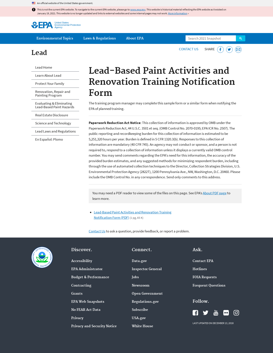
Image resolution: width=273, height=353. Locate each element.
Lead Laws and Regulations (55, 131)
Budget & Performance (90, 277)
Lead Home (43, 67)
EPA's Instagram (236, 313)
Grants (77, 294)
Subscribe (140, 310)
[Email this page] (238, 49)
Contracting (81, 286)
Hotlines (200, 269)
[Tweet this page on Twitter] (229, 49)
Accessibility (81, 261)
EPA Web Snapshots (87, 302)
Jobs (135, 277)
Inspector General (147, 269)
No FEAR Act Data (85, 310)
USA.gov (139, 318)
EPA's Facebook (195, 313)
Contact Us (188, 49)
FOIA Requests (205, 277)
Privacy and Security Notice (94, 326)
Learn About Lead (48, 75)
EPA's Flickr (226, 313)
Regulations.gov (145, 302)
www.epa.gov (137, 9)
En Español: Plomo (49, 139)
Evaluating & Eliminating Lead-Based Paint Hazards (54, 105)
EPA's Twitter (205, 313)
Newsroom (141, 286)
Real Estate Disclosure (51, 115)
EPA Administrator (87, 269)
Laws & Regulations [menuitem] (99, 38)
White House (142, 326)
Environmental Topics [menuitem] (54, 38)
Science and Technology (53, 123)
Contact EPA (203, 261)
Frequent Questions (209, 286)
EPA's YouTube (216, 313)
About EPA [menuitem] (135, 38)
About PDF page (215, 193)
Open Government (147, 294)
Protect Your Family (49, 83)
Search (240, 38)
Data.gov (139, 261)
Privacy (77, 318)
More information (177, 13)
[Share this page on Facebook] (220, 49)
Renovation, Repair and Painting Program (52, 93)
